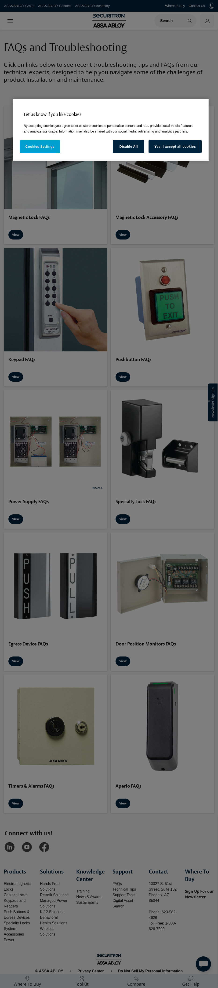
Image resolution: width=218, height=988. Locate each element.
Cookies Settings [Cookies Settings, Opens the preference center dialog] (40, 146)
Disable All (129, 146)
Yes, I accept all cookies (175, 146)
